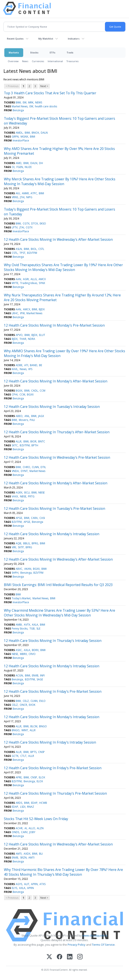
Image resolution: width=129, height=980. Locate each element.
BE (40, 365)
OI (13, 167)
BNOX (35, 133)
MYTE (15, 283)
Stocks (34, 52)
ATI (26, 365)
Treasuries (72, 61)
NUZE (28, 167)
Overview (13, 61)
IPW (22, 313)
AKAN (27, 569)
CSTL (41, 249)
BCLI (27, 492)
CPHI (15, 394)
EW (24, 102)
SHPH (15, 573)
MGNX (24, 136)
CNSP (41, 752)
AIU (18, 193)
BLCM (33, 726)
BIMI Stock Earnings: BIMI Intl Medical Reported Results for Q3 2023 (58, 584)
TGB (32, 628)
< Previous (12, 86)
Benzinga (18, 110)
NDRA (31, 339)
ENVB (35, 675)
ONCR (23, 705)
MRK (30, 102)
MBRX (23, 654)
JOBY (32, 832)
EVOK (32, 705)
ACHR (19, 828)
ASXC (19, 650)
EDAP (34, 803)
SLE (38, 628)
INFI (42, 675)
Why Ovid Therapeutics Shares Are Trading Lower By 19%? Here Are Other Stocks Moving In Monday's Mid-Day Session (63, 267)
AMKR (25, 193)
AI (25, 828)
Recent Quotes (15, 38)
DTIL (43, 467)
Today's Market (21, 598)
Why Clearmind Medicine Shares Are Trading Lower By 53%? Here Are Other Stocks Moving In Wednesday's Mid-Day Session (59, 613)
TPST (22, 253)
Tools (70, 52)
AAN (18, 279)
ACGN (19, 675)
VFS (30, 369)
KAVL (15, 369)
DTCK (34, 223)
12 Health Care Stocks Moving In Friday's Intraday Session (50, 742)
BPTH (34, 445)
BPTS (33, 752)
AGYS (19, 884)
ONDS (15, 832)
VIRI (14, 547)
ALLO (32, 828)
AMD (18, 163)
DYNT (24, 471)
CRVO (32, 654)
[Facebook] (59, 957)
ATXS (42, 884)
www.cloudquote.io (95, 935)
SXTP (21, 547)
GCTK (15, 756)
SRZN (23, 857)
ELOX (42, 777)
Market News (20, 106)
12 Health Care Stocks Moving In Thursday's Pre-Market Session (55, 793)
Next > (44, 86)
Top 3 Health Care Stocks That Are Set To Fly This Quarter (50, 93)
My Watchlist (45, 38)
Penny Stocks (20, 628)
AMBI (19, 624)
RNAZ (30, 807)
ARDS (19, 803)
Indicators (74, 38)
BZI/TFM (32, 253)
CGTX (26, 223)
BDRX (35, 650)
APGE (19, 518)
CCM (42, 390)
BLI (41, 853)
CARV (24, 832)
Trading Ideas (28, 283)
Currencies (38, 61)
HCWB (43, 803)
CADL (34, 390)
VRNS (15, 197)
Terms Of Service (103, 945)
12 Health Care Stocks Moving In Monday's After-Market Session (55, 381)
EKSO (43, 223)
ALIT (26, 884)
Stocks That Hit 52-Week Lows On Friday (36, 818)
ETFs (52, 52)
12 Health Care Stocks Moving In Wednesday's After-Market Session (58, 239)
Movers (23, 420)
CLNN (35, 467)
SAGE (40, 679)
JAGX (41, 416)
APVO (19, 335)
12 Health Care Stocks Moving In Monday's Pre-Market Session (54, 325)
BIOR (33, 441)
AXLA (35, 624)
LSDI (22, 807)
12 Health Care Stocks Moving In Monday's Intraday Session (51, 534)
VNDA (15, 471)
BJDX (42, 309)
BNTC (41, 441)
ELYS (14, 888)
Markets (14, 52)
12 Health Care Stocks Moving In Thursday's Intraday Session (52, 640)
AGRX (19, 492)
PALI (32, 420)
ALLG (34, 279)
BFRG (35, 543)
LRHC (15, 313)
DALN (44, 133)
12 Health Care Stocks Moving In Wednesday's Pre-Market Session (57, 457)
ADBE (19, 365)
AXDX (27, 853)
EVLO (42, 701)
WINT (24, 730)
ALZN (40, 828)
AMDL (19, 133)
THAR (23, 339)
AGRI (26, 279)
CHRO (26, 467)
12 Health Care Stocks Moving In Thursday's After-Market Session (56, 432)
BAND (33, 365)
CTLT (23, 756)
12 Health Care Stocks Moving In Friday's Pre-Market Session (52, 691)
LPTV (15, 227)
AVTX (27, 624)
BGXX (19, 390)
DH (41, 163)
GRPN (15, 136)
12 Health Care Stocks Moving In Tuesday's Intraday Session (52, 406)
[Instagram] (79, 957)
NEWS (38, 102)
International (55, 61)
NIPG (29, 197)
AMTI (19, 853)
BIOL (34, 249)
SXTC (15, 445)
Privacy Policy (76, 945)
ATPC (34, 193)
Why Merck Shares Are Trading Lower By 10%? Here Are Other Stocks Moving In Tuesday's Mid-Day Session (59, 181)
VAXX (15, 496)
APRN (34, 884)
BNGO (43, 726)
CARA (34, 518)
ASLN (19, 249)
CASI (42, 518)
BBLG (26, 543)
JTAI (22, 197)
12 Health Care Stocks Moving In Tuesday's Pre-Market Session (54, 508)
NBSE (41, 492)
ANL (26, 416)
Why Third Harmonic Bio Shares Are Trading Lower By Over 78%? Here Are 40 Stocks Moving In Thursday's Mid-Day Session (63, 872)
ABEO (19, 416)
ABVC (19, 569)
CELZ (26, 701)
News (25, 61)
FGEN (19, 167)
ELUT (42, 335)
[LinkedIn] (69, 957)
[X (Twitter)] (49, 957)
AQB (18, 543)
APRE (19, 777)
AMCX (42, 279)
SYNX (42, 283)
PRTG (31, 496)
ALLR (18, 441)
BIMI (18, 102)
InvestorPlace (21, 140)
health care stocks (46, 106)
